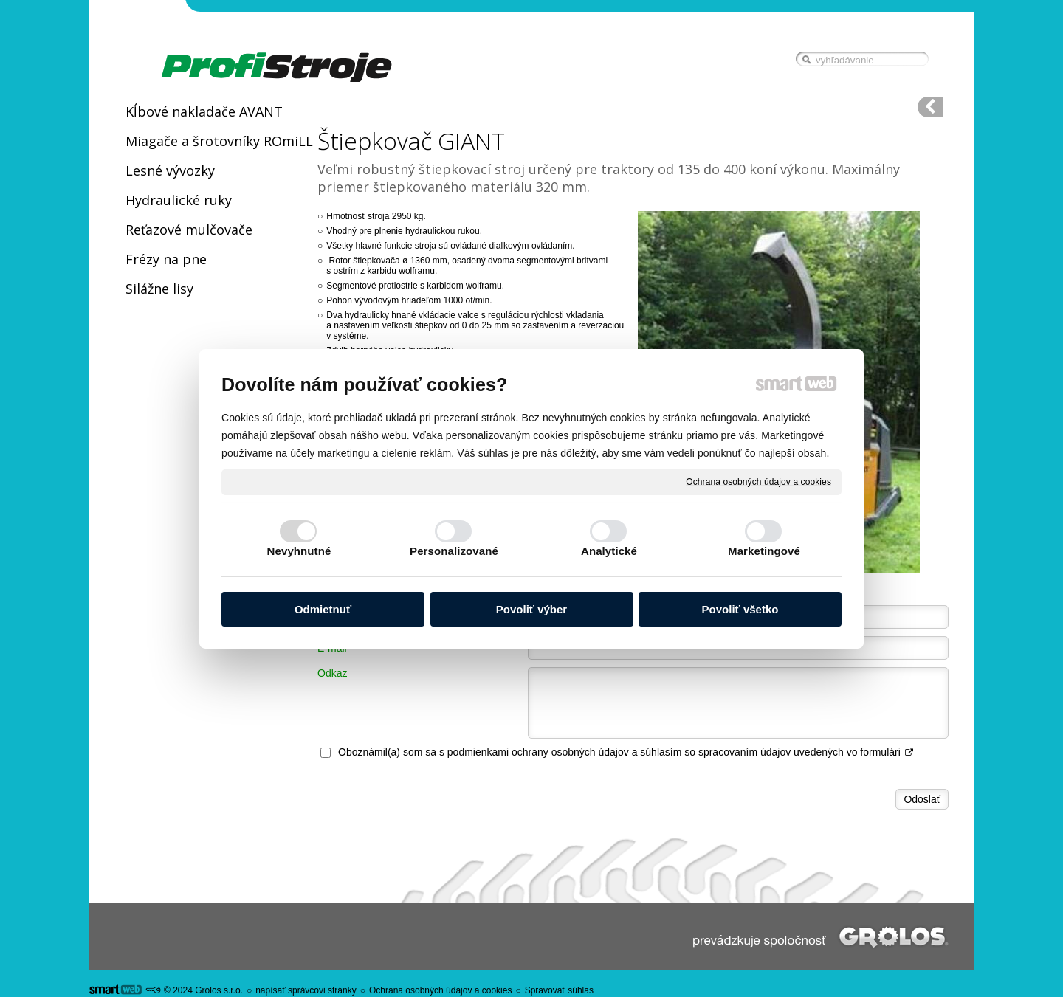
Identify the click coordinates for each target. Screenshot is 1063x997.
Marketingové (764, 551)
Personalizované (454, 551)
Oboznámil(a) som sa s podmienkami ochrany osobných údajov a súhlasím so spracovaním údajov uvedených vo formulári (626, 752)
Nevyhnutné (299, 551)
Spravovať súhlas (559, 990)
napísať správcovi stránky (306, 990)
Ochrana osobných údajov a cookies (758, 481)
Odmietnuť (323, 609)
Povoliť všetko (740, 609)
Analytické (609, 551)
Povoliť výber (531, 609)
